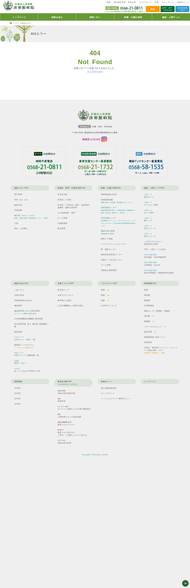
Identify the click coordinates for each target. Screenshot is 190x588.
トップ (15, 23)
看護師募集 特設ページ (154, 337)
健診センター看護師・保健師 (157, 311)
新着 (109, 2)
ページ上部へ (185, 583)
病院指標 (18, 332)
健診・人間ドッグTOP (154, 188)
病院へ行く (95, 17)
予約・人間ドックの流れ (155, 249)
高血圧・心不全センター (112, 260)
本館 (105, 290)
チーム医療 (62, 218)
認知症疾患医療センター (112, 254)
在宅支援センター (118, 222)
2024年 (17, 398)
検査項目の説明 (153, 243)
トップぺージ (19, 17)
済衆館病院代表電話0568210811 (124, 9)
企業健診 (153, 264)
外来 (21, 200)
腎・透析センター (109, 249)
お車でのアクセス (65, 295)
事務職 (149, 321)
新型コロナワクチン (66, 423)
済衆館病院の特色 (109, 194)
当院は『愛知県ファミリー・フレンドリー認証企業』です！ (161, 350)
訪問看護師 (149, 306)
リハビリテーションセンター (114, 244)
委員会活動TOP (68, 382)
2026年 (17, 388)
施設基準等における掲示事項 (27, 312)
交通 (156, 2)
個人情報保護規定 (109, 388)
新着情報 (18, 381)
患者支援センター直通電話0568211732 (95, 162)
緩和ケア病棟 (107, 239)
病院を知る (57, 17)
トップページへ (95, 71)
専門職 (149, 316)
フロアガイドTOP (109, 283)
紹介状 (31, 216)
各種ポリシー (183, 2)
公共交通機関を (70, 305)
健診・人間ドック (171, 17)
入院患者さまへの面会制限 (69, 415)
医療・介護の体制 (133, 17)
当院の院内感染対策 (66, 392)
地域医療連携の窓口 (182, 9)
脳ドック (148, 219)
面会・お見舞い (21, 228)
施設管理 (150, 332)
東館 (105, 295)
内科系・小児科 (64, 200)
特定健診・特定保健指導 (155, 256)
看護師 (147, 300)
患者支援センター (118, 210)
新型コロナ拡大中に (72, 432)
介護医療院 (62, 223)
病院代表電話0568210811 (44, 162)
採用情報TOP (150, 283)
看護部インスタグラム (24, 346)
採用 (153, 9)
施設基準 (18, 306)
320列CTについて (109, 306)
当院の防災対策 (64, 442)
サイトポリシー (108, 393)
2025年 (17, 393)
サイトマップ (168, 2)
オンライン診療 (74, 408)
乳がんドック (150, 227)
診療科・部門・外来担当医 (168, 9)
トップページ (150, 381)
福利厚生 (148, 342)
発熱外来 (61, 400)
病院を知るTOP (21, 283)
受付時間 (18, 194)
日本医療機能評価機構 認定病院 (28, 319)
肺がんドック (150, 235)
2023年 (17, 404)
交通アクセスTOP (66, 283)
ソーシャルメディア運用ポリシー (116, 398)
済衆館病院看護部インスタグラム (95, 139)
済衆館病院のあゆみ (23, 300)
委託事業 (61, 228)
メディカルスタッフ (155, 327)
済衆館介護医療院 (109, 270)
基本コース (149, 196)
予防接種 (18, 210)
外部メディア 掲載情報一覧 (26, 354)
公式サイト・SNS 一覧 (24, 338)
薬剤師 (147, 295)
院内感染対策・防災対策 (125, 2)
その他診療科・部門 (66, 213)
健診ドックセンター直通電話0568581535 (145, 162)
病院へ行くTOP (21, 188)
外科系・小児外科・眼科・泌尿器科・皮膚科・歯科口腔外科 (74, 206)
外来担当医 (62, 194)
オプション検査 (151, 204)
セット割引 (149, 211)
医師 (146, 290)
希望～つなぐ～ (21, 362)
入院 (16, 223)
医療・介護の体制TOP (111, 188)
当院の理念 (19, 295)
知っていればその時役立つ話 (27, 370)
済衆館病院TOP (18, 6)
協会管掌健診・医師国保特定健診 (159, 272)
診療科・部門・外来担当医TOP (72, 188)
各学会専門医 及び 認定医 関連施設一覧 (31, 325)
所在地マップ (63, 290)
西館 (105, 300)
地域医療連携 (117, 201)
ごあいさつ (19, 290)
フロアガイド (145, 2)
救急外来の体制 (108, 232)
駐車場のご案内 (64, 300)
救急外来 (18, 205)
